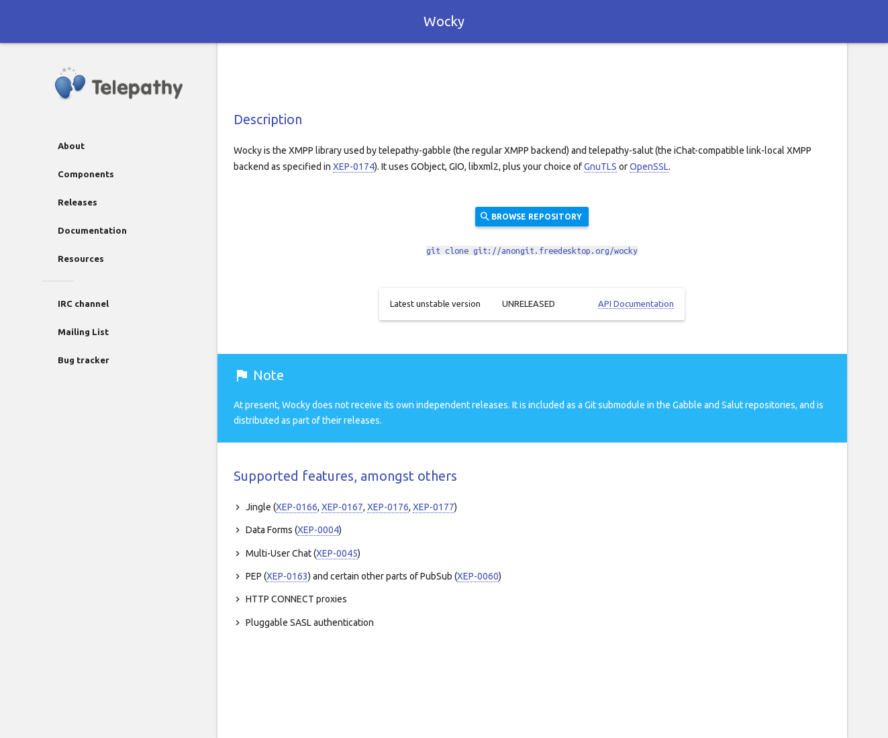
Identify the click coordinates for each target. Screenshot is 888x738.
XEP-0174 (354, 166)
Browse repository (530, 216)
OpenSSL (649, 166)
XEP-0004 (318, 529)
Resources (81, 258)
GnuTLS (600, 166)
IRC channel (83, 303)
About (71, 145)
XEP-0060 (478, 576)
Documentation (92, 230)
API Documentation (636, 303)
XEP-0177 (433, 507)
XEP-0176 (388, 507)
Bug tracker (83, 360)
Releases (77, 202)
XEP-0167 (342, 507)
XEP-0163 (287, 576)
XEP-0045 (337, 553)
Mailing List (83, 331)
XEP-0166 (296, 507)
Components (86, 174)
